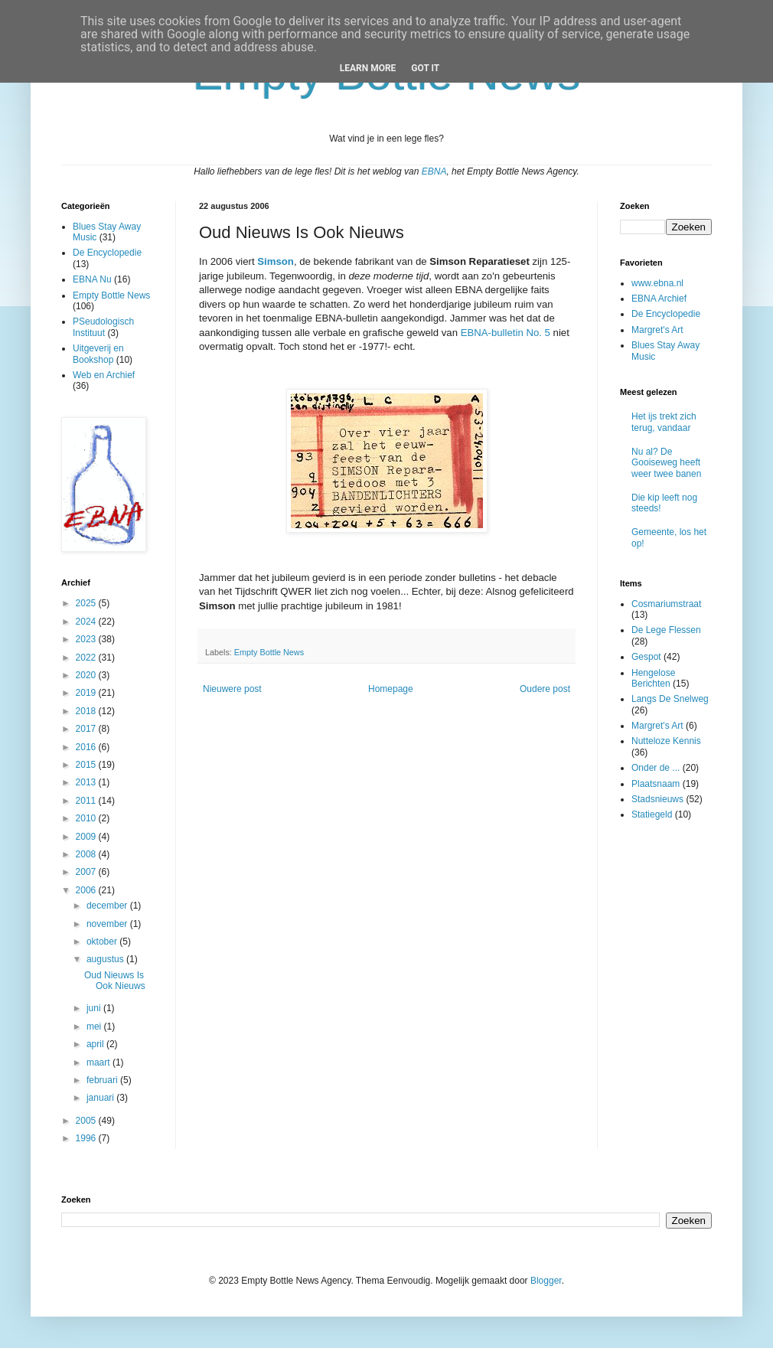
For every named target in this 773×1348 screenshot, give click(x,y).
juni (94, 1008)
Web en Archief (104, 375)
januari (101, 1097)
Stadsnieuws (657, 799)
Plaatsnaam (655, 783)
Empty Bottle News (269, 652)
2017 (87, 728)
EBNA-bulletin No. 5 (505, 332)
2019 (87, 692)
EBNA (434, 171)
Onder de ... (655, 767)
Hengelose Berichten (653, 678)
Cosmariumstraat (666, 604)
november (108, 924)
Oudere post (545, 689)
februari (103, 1080)
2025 (87, 603)
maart (99, 1062)
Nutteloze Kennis (666, 741)
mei (95, 1026)
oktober (102, 941)
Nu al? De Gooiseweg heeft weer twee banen (666, 462)
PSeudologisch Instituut (103, 327)
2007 (87, 872)
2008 (87, 854)
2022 (87, 657)
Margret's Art (657, 330)
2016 (87, 747)
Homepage (390, 689)
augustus (106, 959)
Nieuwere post (232, 689)
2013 (87, 782)
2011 (87, 800)
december (108, 905)
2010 (87, 818)
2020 (87, 675)
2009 (87, 836)
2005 (87, 1120)
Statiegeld (651, 814)
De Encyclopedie (107, 252)
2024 (87, 621)
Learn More (368, 68)
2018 (87, 711)
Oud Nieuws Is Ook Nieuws (114, 980)
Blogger (546, 1280)
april (96, 1044)
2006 (87, 890)
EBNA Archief (659, 298)
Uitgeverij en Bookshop (98, 353)
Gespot (646, 656)
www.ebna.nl (657, 283)
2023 (87, 639)
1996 (87, 1138)
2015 (87, 764)
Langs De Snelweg (670, 699)
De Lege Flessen (666, 630)
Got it (425, 68)
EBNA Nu (92, 279)
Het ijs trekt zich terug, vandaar (663, 421)
